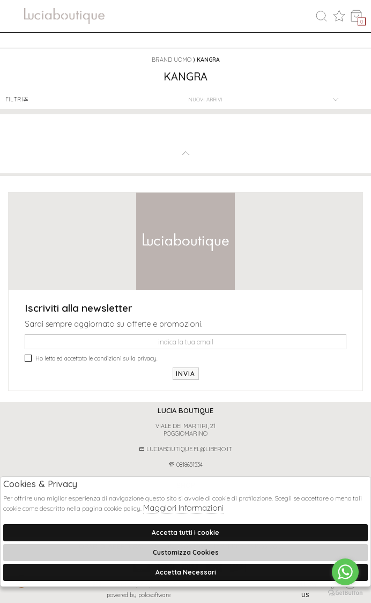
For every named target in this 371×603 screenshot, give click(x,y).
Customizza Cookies (186, 552)
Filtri (17, 99)
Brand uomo (171, 59)
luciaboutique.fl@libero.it (185, 449)
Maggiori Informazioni (183, 508)
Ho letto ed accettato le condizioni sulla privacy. (91, 358)
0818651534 (186, 464)
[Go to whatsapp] (345, 571)
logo (64, 17)
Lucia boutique (185, 410)
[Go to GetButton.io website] (345, 592)
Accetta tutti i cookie (185, 532)
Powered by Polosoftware (138, 595)
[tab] (185, 410)
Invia (186, 374)
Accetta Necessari (185, 572)
